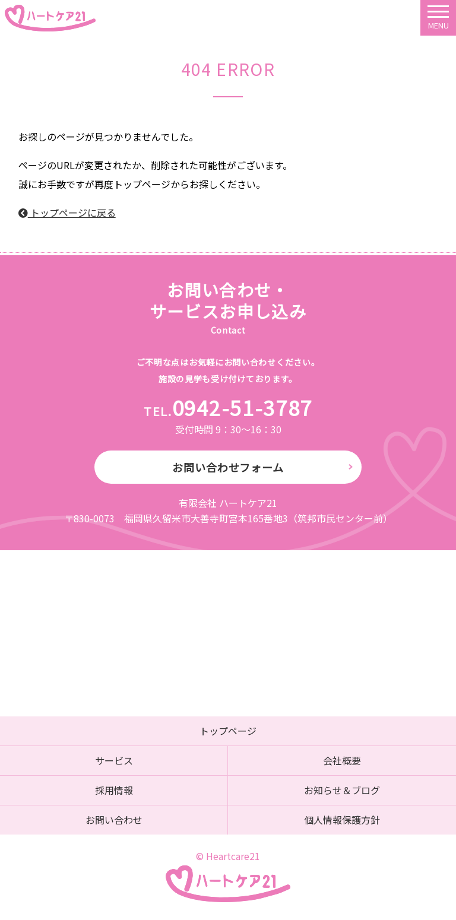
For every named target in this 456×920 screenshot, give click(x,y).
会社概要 (342, 760)
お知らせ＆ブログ (342, 790)
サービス (114, 760)
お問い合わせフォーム (228, 467)
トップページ (228, 731)
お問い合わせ (114, 820)
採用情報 (114, 790)
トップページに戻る (67, 212)
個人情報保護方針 (342, 820)
